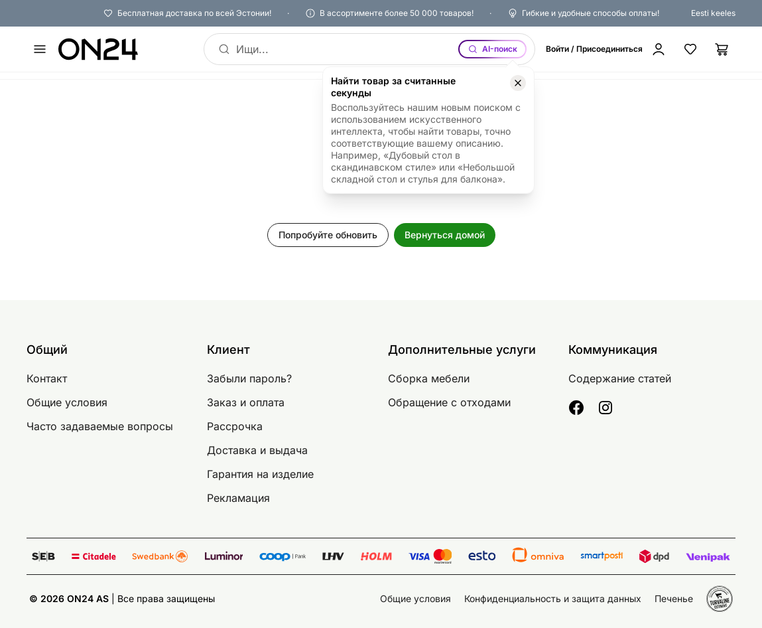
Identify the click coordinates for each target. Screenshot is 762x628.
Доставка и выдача (257, 450)
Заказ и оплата (246, 402)
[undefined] (40, 49)
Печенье (674, 598)
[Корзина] (722, 49)
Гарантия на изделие (260, 474)
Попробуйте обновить (328, 234)
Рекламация (238, 498)
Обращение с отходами (449, 402)
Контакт (47, 378)
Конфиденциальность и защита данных (552, 598)
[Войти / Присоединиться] (609, 49)
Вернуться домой (445, 234)
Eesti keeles (713, 13)
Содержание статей (619, 378)
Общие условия (67, 402)
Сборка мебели (429, 378)
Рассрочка (235, 426)
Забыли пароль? (249, 378)
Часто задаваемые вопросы (100, 426)
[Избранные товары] (690, 49)
